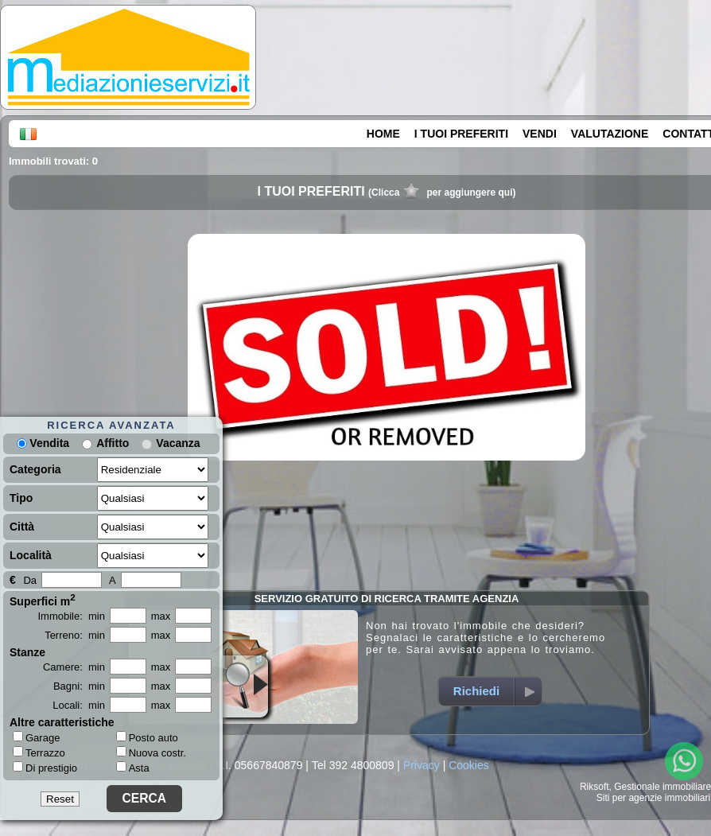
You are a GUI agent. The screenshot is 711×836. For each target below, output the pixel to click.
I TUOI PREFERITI (461, 133)
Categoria (35, 469)
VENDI (540, 133)
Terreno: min (75, 635)
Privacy (421, 765)
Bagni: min (79, 686)
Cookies (469, 765)
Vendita (43, 443)
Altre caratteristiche (62, 722)
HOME (383, 133)
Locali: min (78, 705)
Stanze (27, 652)
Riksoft (594, 786)
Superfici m (43, 600)
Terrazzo (39, 752)
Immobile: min (71, 616)
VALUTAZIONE (609, 133)
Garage (36, 737)
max (161, 616)
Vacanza (178, 443)
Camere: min (74, 667)
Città (22, 526)
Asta (133, 768)
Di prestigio (45, 767)
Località (31, 555)
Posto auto (147, 738)
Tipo (21, 498)
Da (30, 580)
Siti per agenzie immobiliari (653, 797)
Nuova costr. (151, 753)
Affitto (112, 443)
